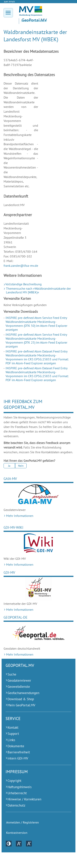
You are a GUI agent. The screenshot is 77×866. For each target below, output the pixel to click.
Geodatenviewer (19, 680)
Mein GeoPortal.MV (21, 705)
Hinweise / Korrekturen (24, 799)
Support (13, 733)
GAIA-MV (10, 478)
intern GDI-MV (18, 758)
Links (11, 740)
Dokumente (16, 746)
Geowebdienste (19, 686)
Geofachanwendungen (23, 693)
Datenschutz (16, 805)
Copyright (14, 780)
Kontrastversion (16, 833)
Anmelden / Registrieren (22, 822)
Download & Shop (21, 699)
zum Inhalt (9, 1)
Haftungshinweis (20, 787)
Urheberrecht (17, 793)
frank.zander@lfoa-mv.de (21, 266)
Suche (12, 674)
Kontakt (13, 727)
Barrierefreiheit (19, 752)
